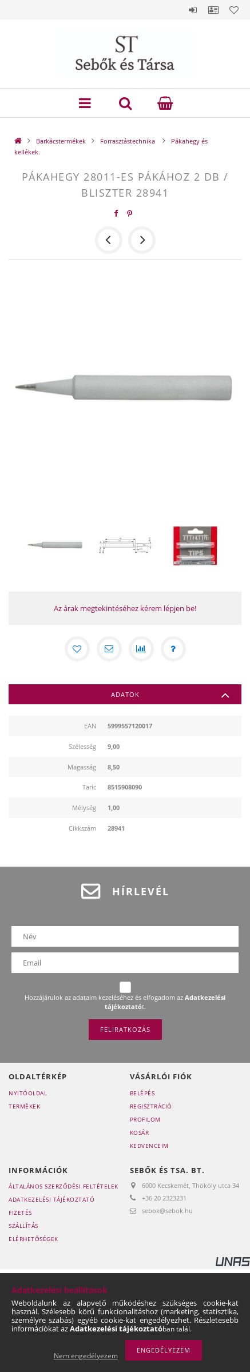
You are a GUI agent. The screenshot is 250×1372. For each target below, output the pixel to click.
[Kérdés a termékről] (173, 648)
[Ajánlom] (109, 648)
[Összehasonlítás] (141, 648)
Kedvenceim (149, 1146)
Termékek (24, 1106)
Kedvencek (234, 9)
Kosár (139, 1132)
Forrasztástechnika (128, 141)
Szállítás (23, 1226)
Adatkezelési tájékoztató (51, 1199)
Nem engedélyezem (86, 1356)
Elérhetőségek (33, 1239)
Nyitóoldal (28, 1093)
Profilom (145, 1119)
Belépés (192, 9)
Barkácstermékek (61, 141)
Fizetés (20, 1213)
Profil (213, 9)
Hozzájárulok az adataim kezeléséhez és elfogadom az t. (125, 1002)
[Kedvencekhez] (77, 648)
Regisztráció (151, 1106)
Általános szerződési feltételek (63, 1186)
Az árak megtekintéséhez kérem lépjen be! (125, 608)
